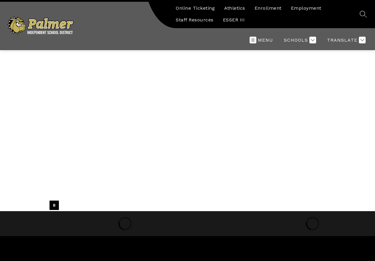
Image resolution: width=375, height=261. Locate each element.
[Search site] (363, 14)
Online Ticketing (195, 8)
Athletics (234, 8)
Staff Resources (195, 20)
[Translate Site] (345, 40)
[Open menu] (261, 40)
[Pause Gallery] (54, 205)
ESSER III (234, 20)
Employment (306, 8)
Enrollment (268, 8)
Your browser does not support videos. (187, 130)
